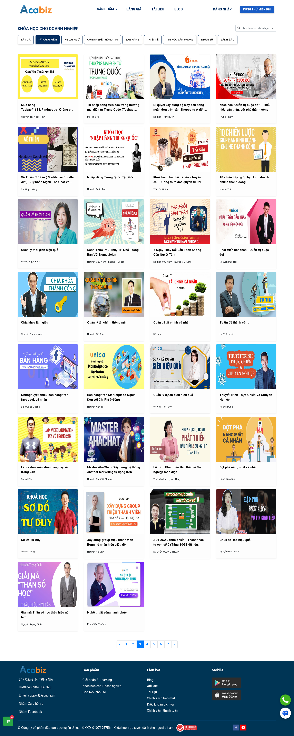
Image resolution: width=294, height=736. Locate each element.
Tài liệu (152, 692)
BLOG (178, 9)
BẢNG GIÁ (133, 9)
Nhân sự (207, 39)
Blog (150, 680)
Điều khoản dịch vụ (160, 704)
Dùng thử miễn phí (257, 9)
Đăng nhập (222, 9)
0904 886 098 (41, 687)
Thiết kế (152, 39)
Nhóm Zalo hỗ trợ (31, 704)
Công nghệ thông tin (102, 39)
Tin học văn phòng (179, 39)
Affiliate (152, 686)
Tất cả (26, 39)
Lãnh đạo (227, 39)
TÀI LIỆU (157, 9)
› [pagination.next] (174, 644)
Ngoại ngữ (72, 39)
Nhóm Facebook (30, 712)
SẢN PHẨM (107, 9)
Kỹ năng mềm (47, 39)
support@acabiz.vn (41, 695)
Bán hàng (132, 39)
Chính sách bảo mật (161, 698)
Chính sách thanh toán (162, 710)
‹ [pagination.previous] (119, 644)
